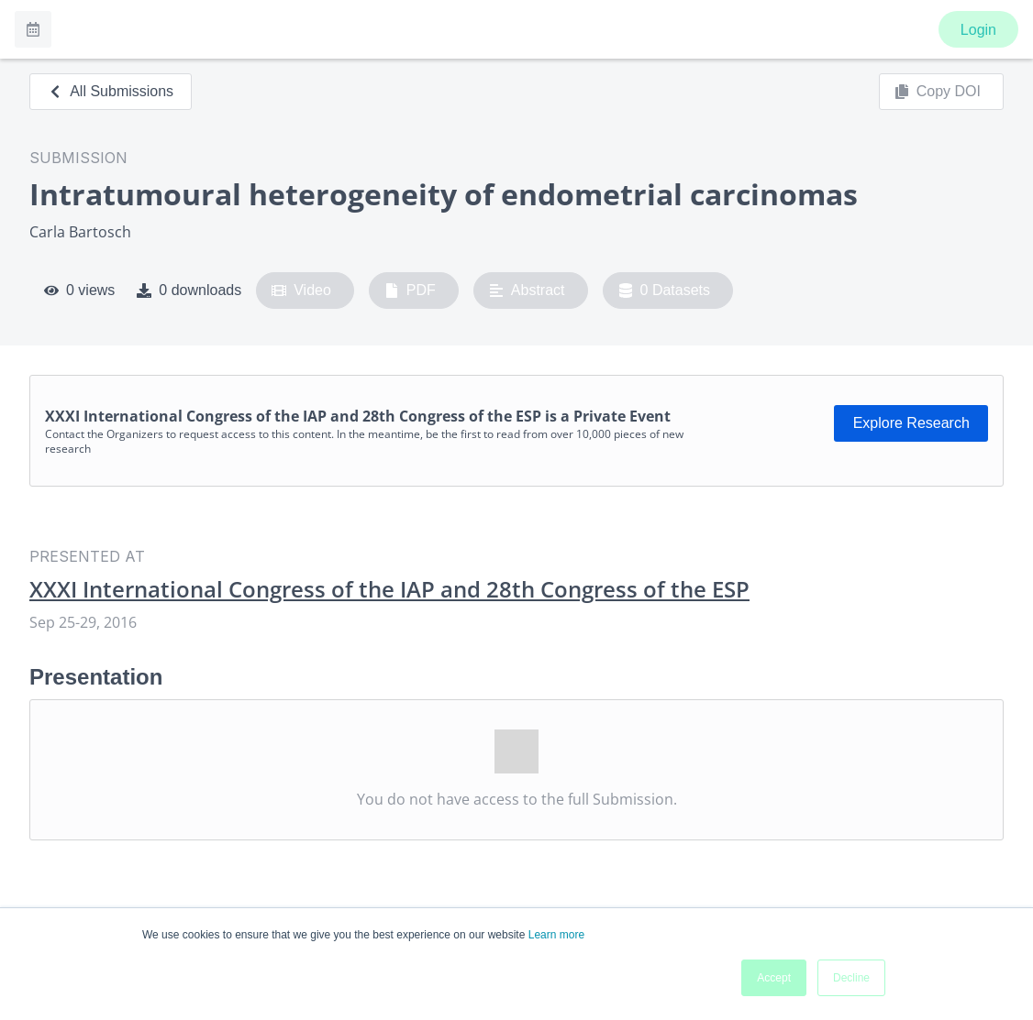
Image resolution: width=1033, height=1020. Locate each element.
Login (978, 30)
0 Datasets (664, 290)
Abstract (527, 290)
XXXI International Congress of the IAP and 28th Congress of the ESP (389, 589)
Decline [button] (851, 977)
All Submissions (110, 91)
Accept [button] (774, 977)
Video (301, 290)
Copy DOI (937, 91)
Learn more (556, 934)
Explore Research (911, 423)
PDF (410, 290)
